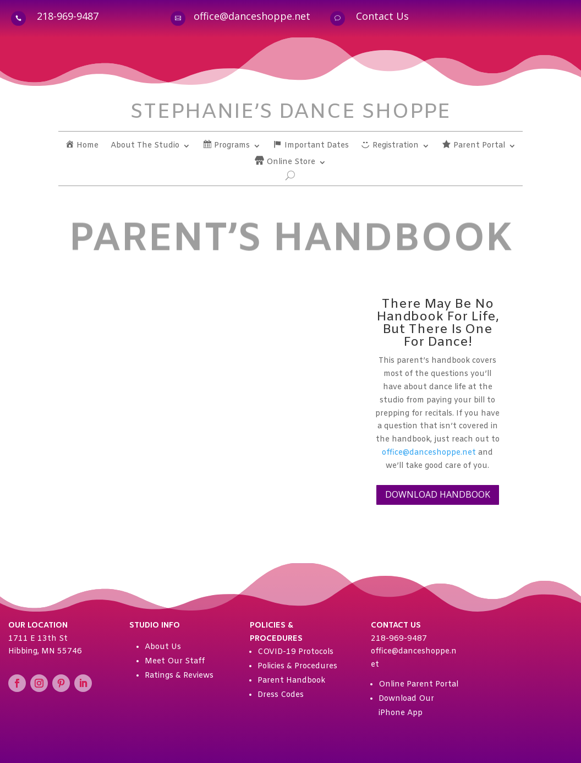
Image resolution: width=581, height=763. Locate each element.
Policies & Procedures (297, 666)
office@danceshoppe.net (252, 16)
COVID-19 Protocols (295, 652)
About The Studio (145, 146)
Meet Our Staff (175, 661)
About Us (163, 647)
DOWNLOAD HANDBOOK (437, 494)
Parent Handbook (291, 680)
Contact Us (382, 16)
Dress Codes (280, 695)
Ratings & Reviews (179, 676)
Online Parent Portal (418, 684)
